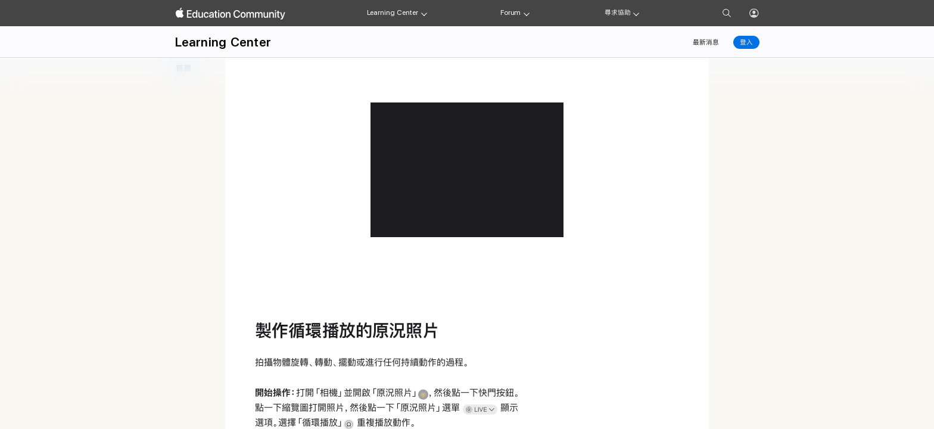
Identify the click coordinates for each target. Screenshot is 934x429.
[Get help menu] (636, 13)
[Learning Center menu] (424, 13)
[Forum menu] (527, 13)
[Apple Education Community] (230, 13)
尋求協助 (618, 12)
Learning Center (392, 12)
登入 (746, 42)
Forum (510, 12)
